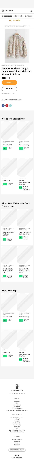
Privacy (17, 421)
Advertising (17, 405)
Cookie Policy (17, 423)
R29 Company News (17, 418)
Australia (17, 445)
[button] (16, 20)
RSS (17, 428)
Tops (28, 26)
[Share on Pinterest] (6, 105)
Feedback (17, 406)
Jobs (17, 403)
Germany (17, 441)
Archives (17, 426)
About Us (17, 401)
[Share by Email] (10, 105)
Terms (17, 419)
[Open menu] (31, 10)
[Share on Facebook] (3, 105)
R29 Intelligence (17, 408)
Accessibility (17, 425)
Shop (15, 26)
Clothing (21, 26)
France (17, 443)
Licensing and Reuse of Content (17, 410)
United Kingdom (17, 439)
